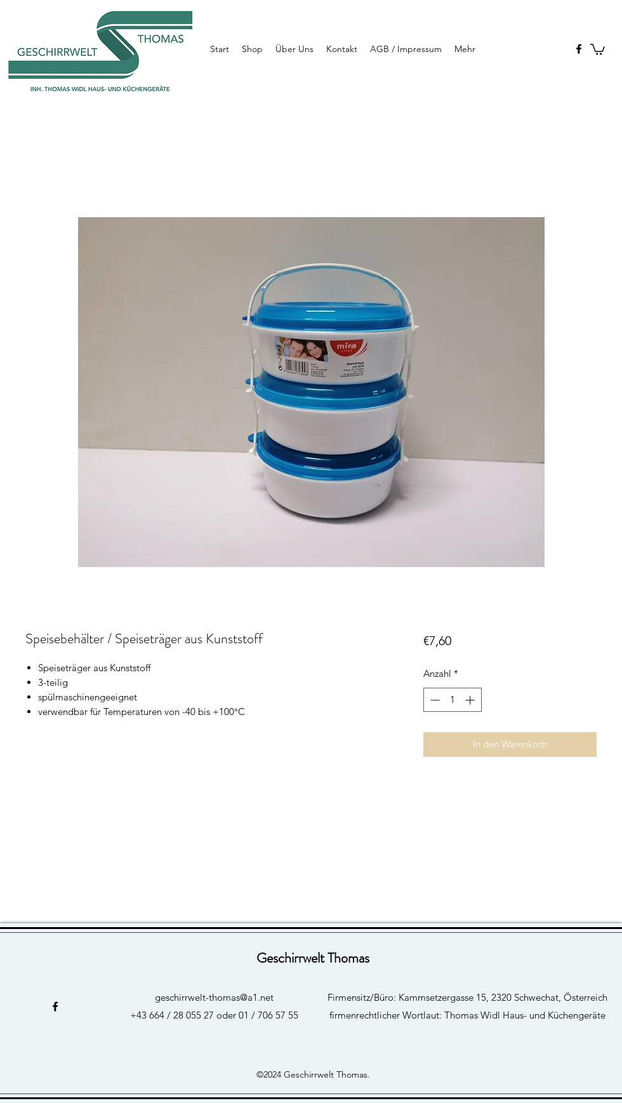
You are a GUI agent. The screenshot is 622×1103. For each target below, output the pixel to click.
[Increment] (471, 700)
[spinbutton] (452, 700)
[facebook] (578, 49)
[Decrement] (433, 700)
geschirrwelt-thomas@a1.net (214, 997)
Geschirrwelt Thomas (312, 958)
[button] (597, 49)
